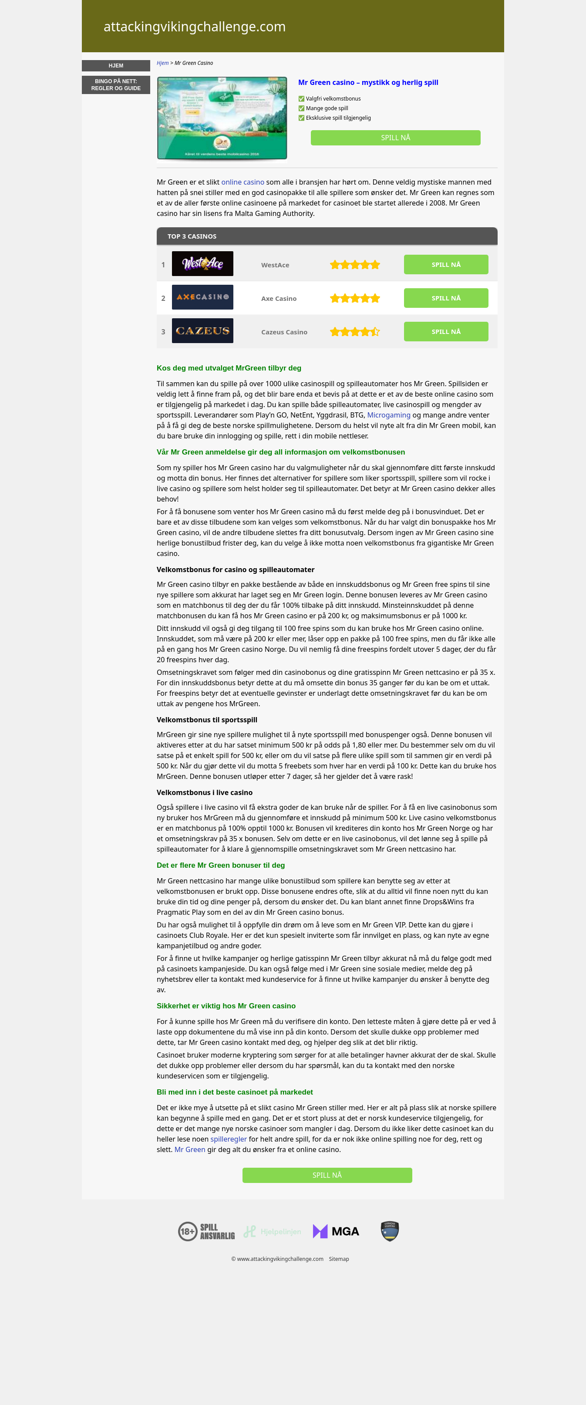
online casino (242, 182)
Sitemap (339, 1259)
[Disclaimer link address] (272, 1236)
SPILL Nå (446, 264)
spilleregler (229, 1139)
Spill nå (395, 137)
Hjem (116, 66)
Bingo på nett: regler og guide (116, 84)
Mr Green (190, 1149)
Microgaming (389, 415)
